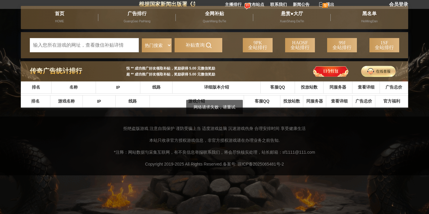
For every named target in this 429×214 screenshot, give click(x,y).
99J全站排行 (342, 45)
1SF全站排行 (384, 45)
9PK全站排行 (257, 45)
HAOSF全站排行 (300, 45)
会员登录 (398, 4)
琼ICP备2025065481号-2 (260, 164)
